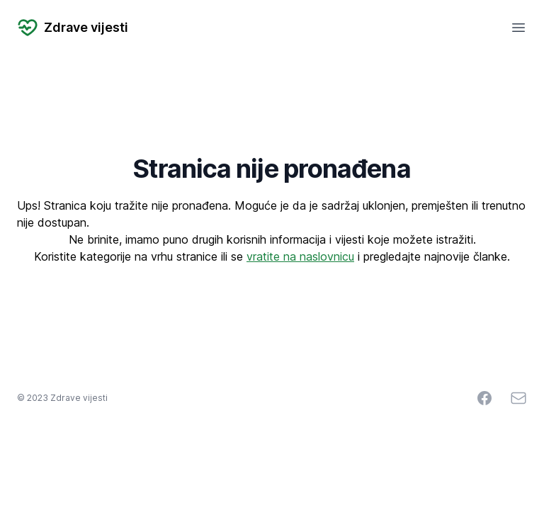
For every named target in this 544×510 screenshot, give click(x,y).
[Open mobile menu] (518, 27)
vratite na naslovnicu (300, 256)
